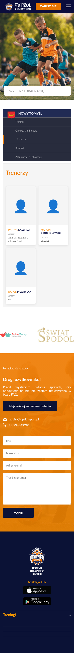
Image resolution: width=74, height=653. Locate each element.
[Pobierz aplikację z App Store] (37, 590)
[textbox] (37, 91)
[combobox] (37, 91)
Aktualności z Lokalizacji (28, 157)
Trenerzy (21, 139)
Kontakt (19, 148)
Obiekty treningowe (26, 130)
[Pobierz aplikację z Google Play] (37, 601)
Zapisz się (48, 6)
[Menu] (68, 6)
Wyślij (18, 513)
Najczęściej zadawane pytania (30, 406)
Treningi (19, 121)
